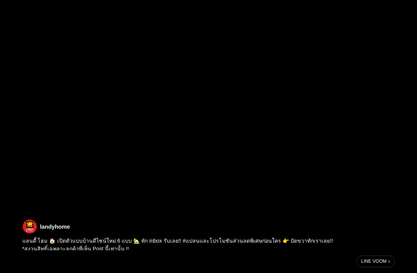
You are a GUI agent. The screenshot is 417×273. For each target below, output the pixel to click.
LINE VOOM (374, 261)
